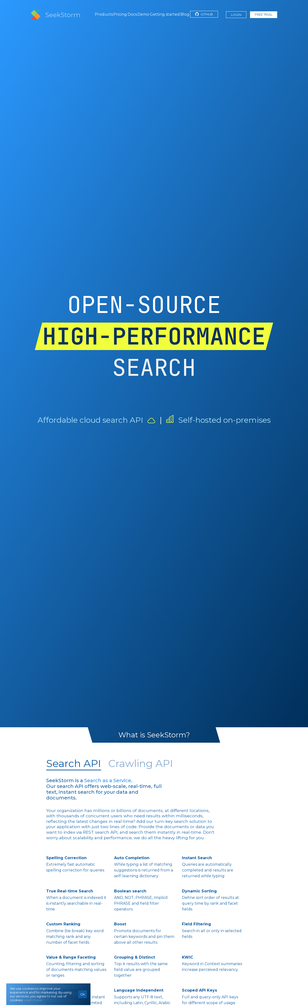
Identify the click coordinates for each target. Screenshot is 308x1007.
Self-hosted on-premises (224, 420)
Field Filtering (196, 924)
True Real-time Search (69, 891)
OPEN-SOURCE (144, 304)
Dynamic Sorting (199, 891)
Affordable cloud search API (90, 420)
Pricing (120, 14)
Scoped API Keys (199, 990)
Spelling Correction (66, 858)
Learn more (33, 1000)
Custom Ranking (63, 924)
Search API (73, 763)
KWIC (187, 957)
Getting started (165, 14)
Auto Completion (131, 858)
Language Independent (138, 990)
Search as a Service (107, 780)
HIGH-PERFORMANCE (154, 336)
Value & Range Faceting (71, 957)
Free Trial (263, 14)
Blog (184, 14)
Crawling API (140, 763)
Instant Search (197, 858)
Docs (132, 14)
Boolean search (130, 891)
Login (236, 15)
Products (104, 14)
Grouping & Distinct (134, 957)
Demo (143, 14)
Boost (120, 924)
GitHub (204, 14)
